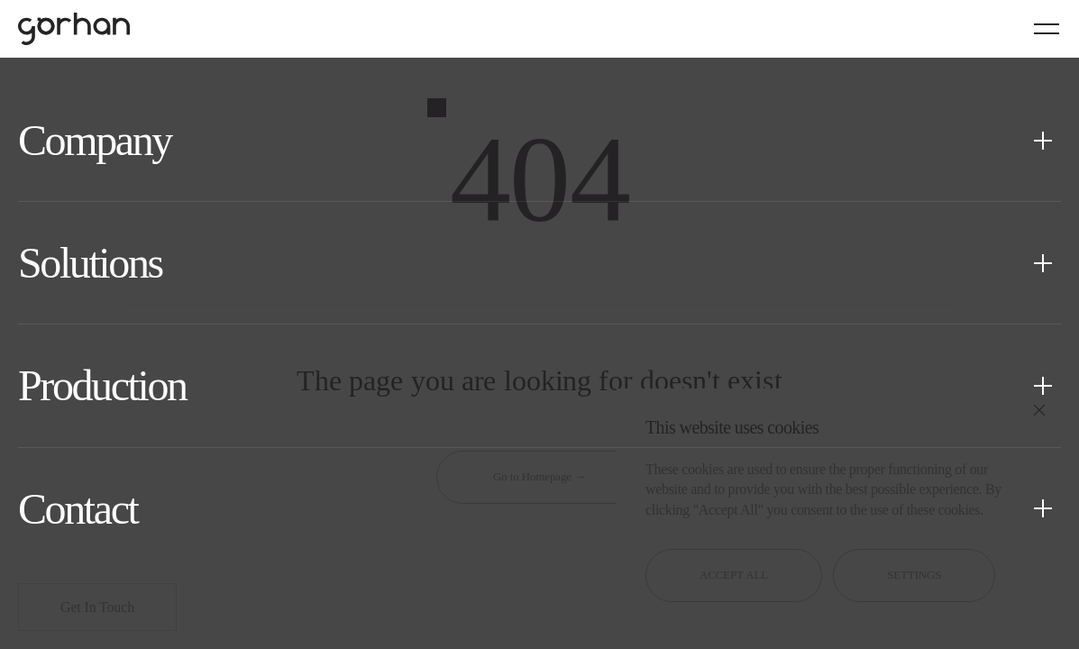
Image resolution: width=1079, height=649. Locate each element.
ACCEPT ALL (734, 574)
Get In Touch (97, 607)
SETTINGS (914, 574)
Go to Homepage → (539, 476)
